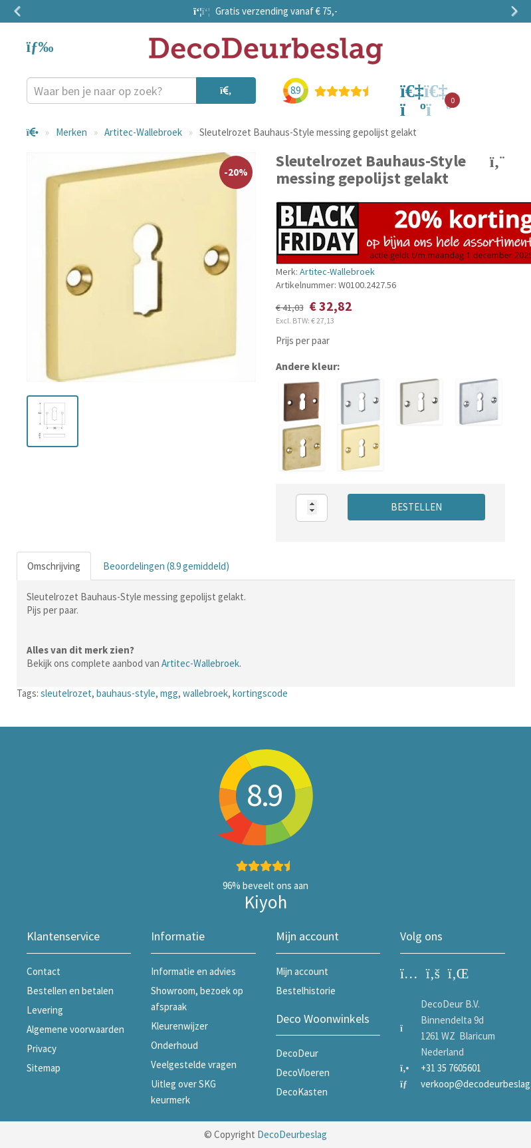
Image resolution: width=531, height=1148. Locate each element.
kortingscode (260, 693)
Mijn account (302, 971)
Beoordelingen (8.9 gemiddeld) (166, 566)
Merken (71, 132)
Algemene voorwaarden (75, 1029)
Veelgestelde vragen (194, 1064)
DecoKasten (302, 1091)
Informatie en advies (193, 971)
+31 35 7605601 (451, 1067)
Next (511, 11)
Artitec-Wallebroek (143, 132)
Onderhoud (174, 1045)
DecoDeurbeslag (292, 1134)
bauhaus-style (126, 693)
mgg (169, 693)
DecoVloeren (303, 1072)
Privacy (41, 1048)
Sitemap (43, 1067)
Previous (20, 11)
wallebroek (205, 693)
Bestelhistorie (306, 990)
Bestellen (416, 506)
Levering (45, 1010)
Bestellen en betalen (70, 990)
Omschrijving (53, 566)
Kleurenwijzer (179, 1026)
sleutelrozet (66, 693)
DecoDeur (297, 1053)
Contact (43, 971)
